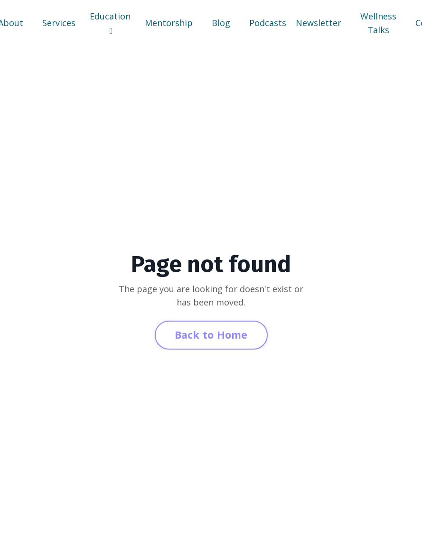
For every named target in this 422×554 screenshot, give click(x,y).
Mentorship (169, 22)
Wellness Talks (378, 23)
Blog (221, 22)
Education (110, 22)
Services (58, 22)
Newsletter (318, 22)
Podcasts (267, 22)
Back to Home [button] (211, 335)
